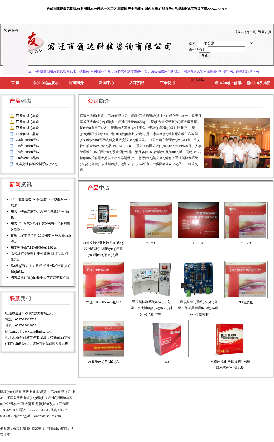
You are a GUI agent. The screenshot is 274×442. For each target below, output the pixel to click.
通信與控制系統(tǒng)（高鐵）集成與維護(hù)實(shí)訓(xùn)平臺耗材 (198, 308)
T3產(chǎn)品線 (27, 122)
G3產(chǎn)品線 (27, 140)
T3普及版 (246, 302)
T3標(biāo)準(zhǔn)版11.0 (104, 302)
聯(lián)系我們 (259, 83)
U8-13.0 (198, 243)
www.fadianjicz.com (38, 331)
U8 (167, 362)
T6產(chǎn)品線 (27, 128)
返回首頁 (264, 32)
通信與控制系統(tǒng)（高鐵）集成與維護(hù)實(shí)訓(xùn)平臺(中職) (151, 308)
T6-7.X (151, 243)
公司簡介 (76, 83)
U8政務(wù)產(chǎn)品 (103, 362)
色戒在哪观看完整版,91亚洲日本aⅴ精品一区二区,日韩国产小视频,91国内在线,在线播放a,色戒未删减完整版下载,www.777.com (137, 9)
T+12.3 (246, 243)
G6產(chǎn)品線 (27, 146)
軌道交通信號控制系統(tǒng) (36, 164)
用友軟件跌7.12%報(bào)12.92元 (33, 247)
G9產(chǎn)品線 (27, 152)
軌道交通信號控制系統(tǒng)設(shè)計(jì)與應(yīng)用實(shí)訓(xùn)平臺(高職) (103, 249)
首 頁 (15, 83)
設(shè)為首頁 (246, 32)
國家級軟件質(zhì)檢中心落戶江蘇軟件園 (40, 278)
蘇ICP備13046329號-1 (28, 428)
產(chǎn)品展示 (46, 83)
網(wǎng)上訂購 (228, 83)
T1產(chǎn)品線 (27, 116)
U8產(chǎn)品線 (27, 158)
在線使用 (167, 83)
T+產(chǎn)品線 (27, 134)
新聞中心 (106, 83)
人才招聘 (137, 83)
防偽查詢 (197, 80)
